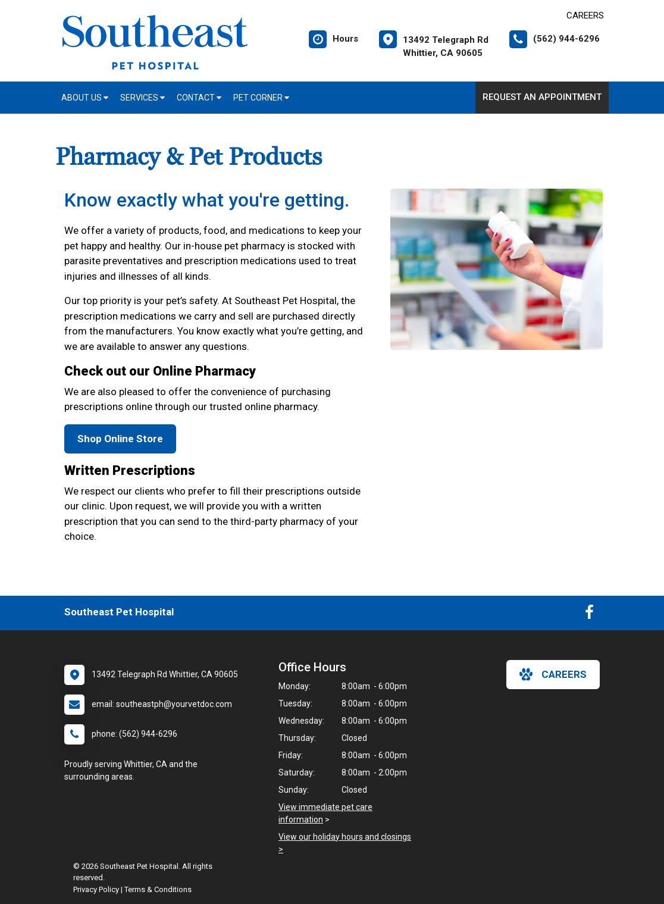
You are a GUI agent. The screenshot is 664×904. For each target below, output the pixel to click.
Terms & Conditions (158, 889)
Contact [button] (199, 97)
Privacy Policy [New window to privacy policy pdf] (96, 889)
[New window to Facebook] (589, 615)
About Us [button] (84, 97)
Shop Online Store (120, 439)
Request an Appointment (542, 97)
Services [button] (142, 97)
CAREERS (585, 15)
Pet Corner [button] (261, 97)
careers (553, 674)
